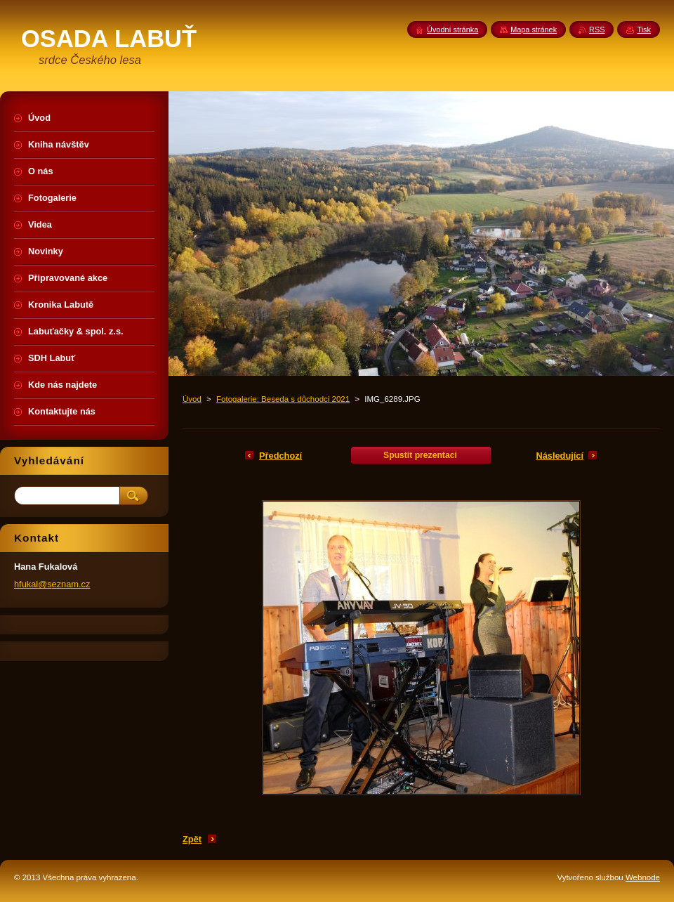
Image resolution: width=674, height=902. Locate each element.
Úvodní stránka (452, 29)
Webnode (643, 877)
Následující (559, 455)
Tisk (644, 29)
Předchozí (280, 455)
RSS (596, 29)
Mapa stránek (533, 29)
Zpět (192, 839)
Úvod (192, 399)
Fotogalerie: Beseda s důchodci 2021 (283, 399)
